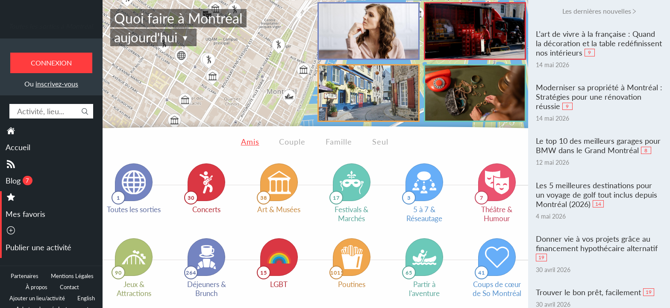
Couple (292, 141)
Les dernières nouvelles (596, 11)
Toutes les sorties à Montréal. (51, 26)
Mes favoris (25, 214)
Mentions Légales (72, 276)
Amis (250, 141)
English (86, 298)
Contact (69, 287)
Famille (339, 141)
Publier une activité (38, 247)
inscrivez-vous (56, 84)
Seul (380, 141)
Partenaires (24, 276)
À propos (36, 287)
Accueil (18, 147)
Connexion (51, 63)
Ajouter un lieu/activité (37, 298)
